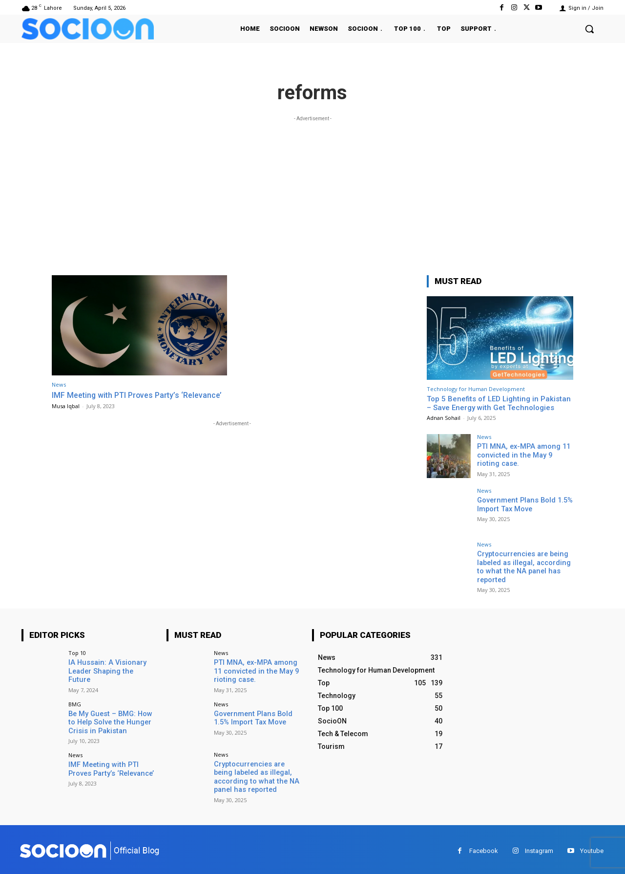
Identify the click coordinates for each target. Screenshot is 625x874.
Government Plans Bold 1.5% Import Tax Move (523, 504)
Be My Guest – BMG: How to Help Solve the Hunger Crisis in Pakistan (111, 719)
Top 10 (77, 651)
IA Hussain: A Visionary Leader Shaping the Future (110, 665)
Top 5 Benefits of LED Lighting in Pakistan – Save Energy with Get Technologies (499, 403)
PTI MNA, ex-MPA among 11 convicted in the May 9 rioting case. (523, 454)
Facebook (483, 847)
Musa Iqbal (66, 415)
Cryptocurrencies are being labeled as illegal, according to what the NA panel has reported (522, 566)
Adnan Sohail (443, 417)
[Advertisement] (312, 192)
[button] (589, 29)
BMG (74, 701)
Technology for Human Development (476, 389)
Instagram (539, 847)
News (59, 384)
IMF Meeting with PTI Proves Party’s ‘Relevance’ (139, 400)
